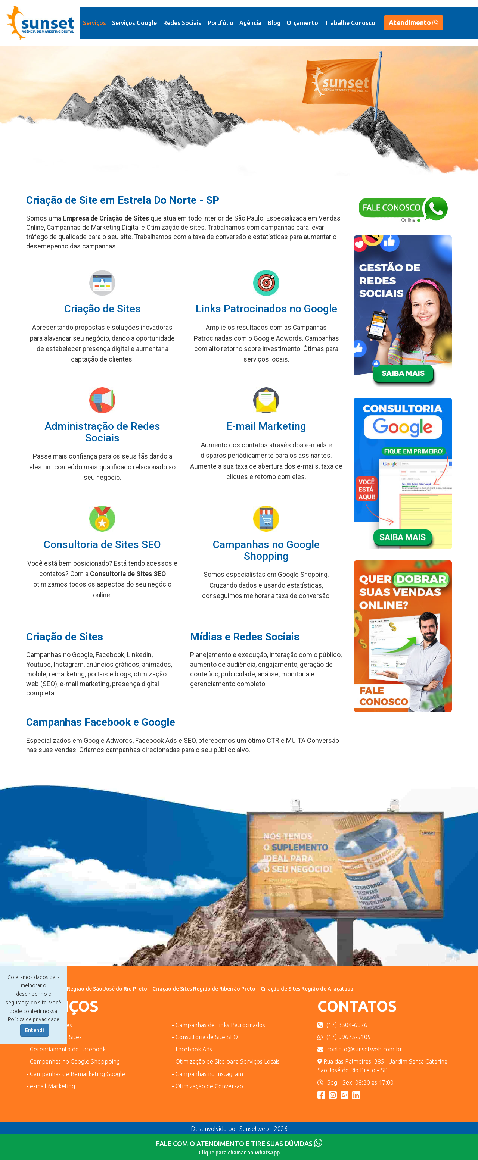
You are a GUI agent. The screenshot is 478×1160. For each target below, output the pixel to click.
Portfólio (220, 22)
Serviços (94, 22)
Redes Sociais (182, 22)
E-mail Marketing (266, 426)
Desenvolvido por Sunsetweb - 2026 (239, 1128)
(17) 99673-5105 (344, 1037)
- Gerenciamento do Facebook (66, 1049)
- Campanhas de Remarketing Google (75, 1073)
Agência (250, 22)
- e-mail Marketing (50, 1086)
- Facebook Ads (192, 1049)
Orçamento (302, 22)
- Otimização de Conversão (207, 1086)
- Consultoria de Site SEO (205, 1037)
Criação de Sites (102, 309)
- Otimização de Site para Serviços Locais (226, 1061)
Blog (274, 22)
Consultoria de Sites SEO (102, 544)
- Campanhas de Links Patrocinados (218, 1025)
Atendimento (413, 22)
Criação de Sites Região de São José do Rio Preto (86, 989)
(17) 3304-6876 (342, 1025)
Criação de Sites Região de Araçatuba (307, 989)
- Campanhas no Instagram (207, 1073)
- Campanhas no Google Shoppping (73, 1061)
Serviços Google (134, 22)
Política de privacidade (33, 1019)
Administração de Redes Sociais (102, 432)
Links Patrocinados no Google (266, 309)
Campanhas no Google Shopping (266, 550)
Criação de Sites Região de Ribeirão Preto (203, 989)
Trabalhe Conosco (350, 22)
